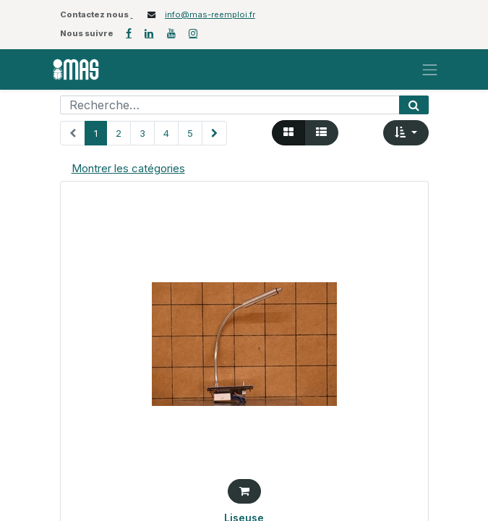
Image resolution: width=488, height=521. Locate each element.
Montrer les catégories (128, 168)
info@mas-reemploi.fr (210, 14)
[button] (406, 132)
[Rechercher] (414, 105)
